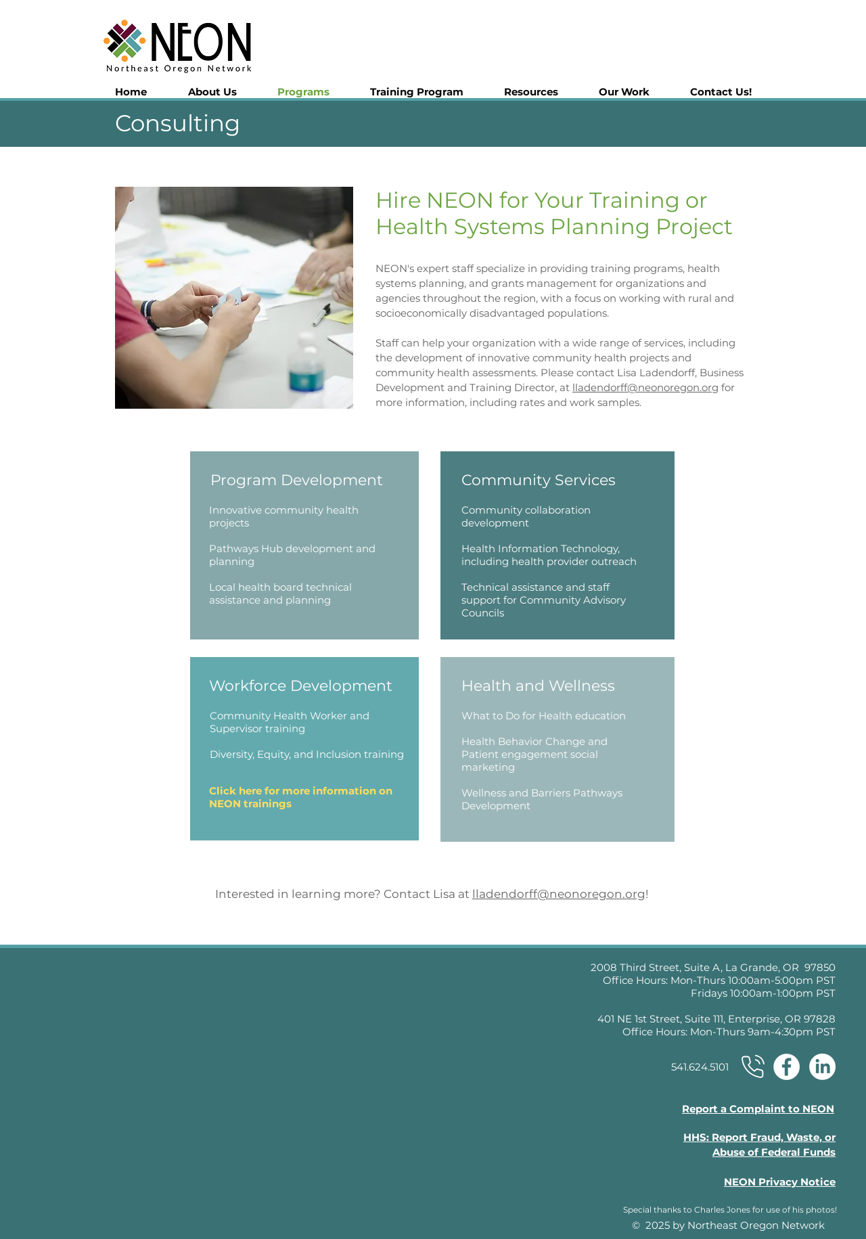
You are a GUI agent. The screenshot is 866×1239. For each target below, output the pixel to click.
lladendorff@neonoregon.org (645, 387)
